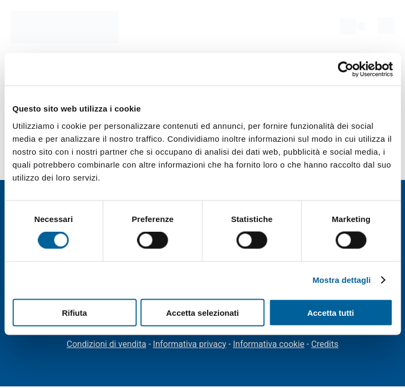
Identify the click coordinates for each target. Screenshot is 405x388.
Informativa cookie (269, 344)
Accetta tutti (330, 312)
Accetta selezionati (202, 312)
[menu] (386, 25)
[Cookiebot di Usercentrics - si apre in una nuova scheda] (345, 69)
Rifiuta (74, 312)
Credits (325, 344)
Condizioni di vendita (107, 344)
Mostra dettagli (341, 280)
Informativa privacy (189, 344)
